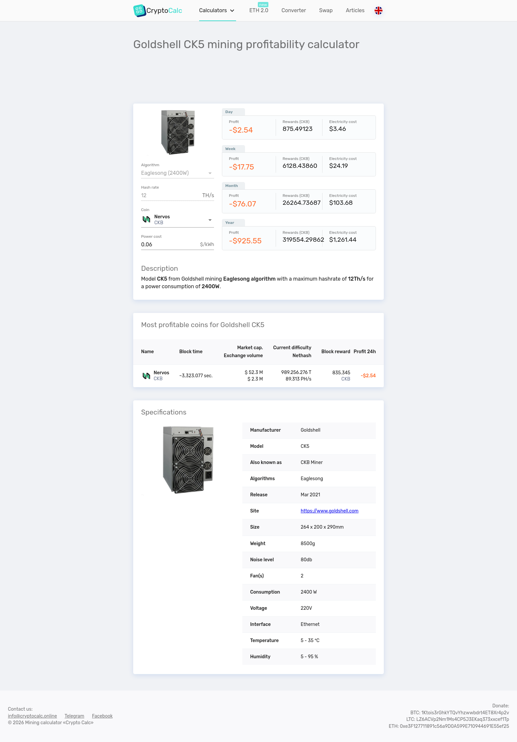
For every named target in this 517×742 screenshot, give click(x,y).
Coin (145, 209)
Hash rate (150, 187)
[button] (177, 220)
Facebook (102, 716)
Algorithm (150, 165)
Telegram (74, 716)
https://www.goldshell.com (329, 511)
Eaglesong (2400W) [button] (165, 173)
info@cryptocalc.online (32, 716)
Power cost (151, 236)
